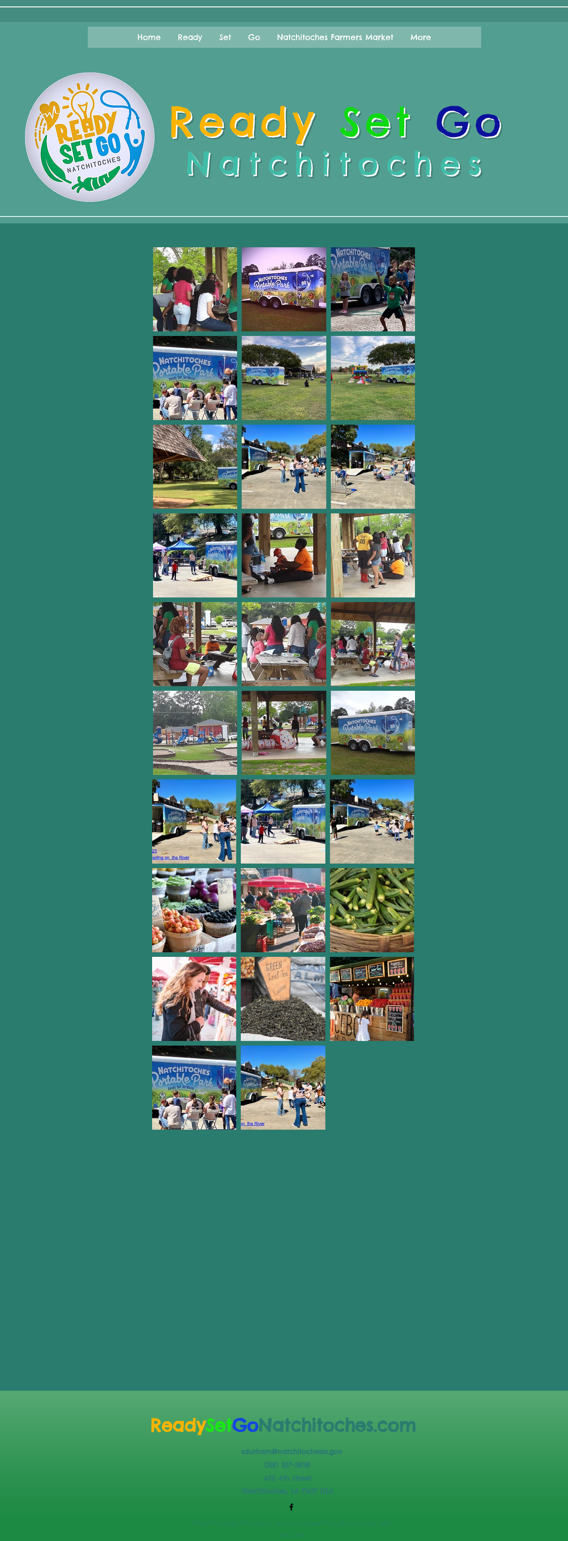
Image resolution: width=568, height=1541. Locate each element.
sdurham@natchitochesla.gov (291, 1451)
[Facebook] (291, 1507)
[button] (149, 37)
